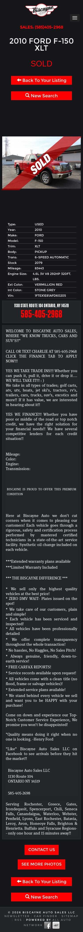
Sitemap (70, 916)
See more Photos (41, 864)
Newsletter (17, 916)
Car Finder (46, 916)
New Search (41, 95)
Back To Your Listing (41, 80)
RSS (18, 919)
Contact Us (41, 849)
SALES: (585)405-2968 (41, 27)
